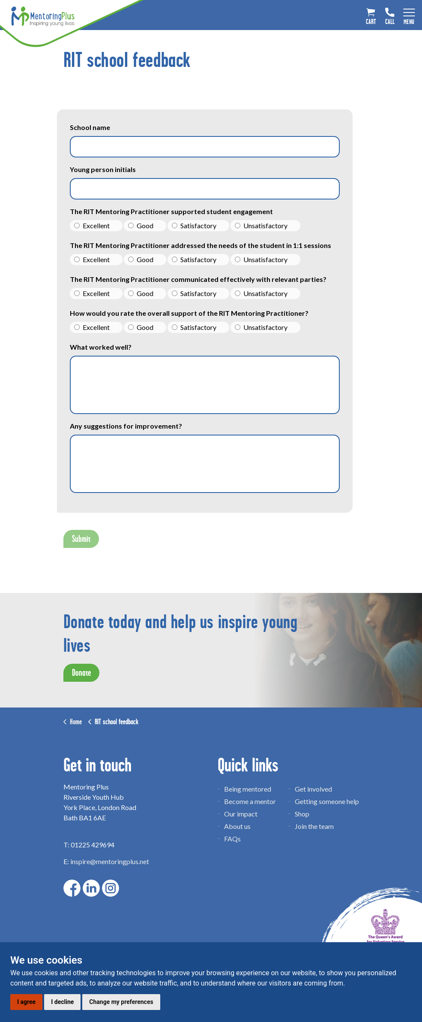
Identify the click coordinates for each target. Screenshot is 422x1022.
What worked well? (101, 347)
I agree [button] (26, 1001)
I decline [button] (62, 1001)
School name (90, 127)
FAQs (232, 839)
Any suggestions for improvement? (126, 426)
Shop (302, 814)
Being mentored (247, 789)
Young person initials (103, 169)
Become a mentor (250, 801)
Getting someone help (327, 801)
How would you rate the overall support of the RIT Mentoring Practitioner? (189, 313)
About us (237, 826)
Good (140, 225)
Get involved (313, 789)
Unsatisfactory (261, 225)
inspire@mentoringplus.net (109, 861)
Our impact (240, 814)
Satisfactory (194, 225)
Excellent (92, 225)
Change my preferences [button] (121, 1001)
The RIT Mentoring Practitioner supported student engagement (171, 211)
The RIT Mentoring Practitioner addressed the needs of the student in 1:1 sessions (200, 245)
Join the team (314, 826)
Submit (81, 539)
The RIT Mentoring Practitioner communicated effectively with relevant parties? (198, 279)
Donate (81, 673)
